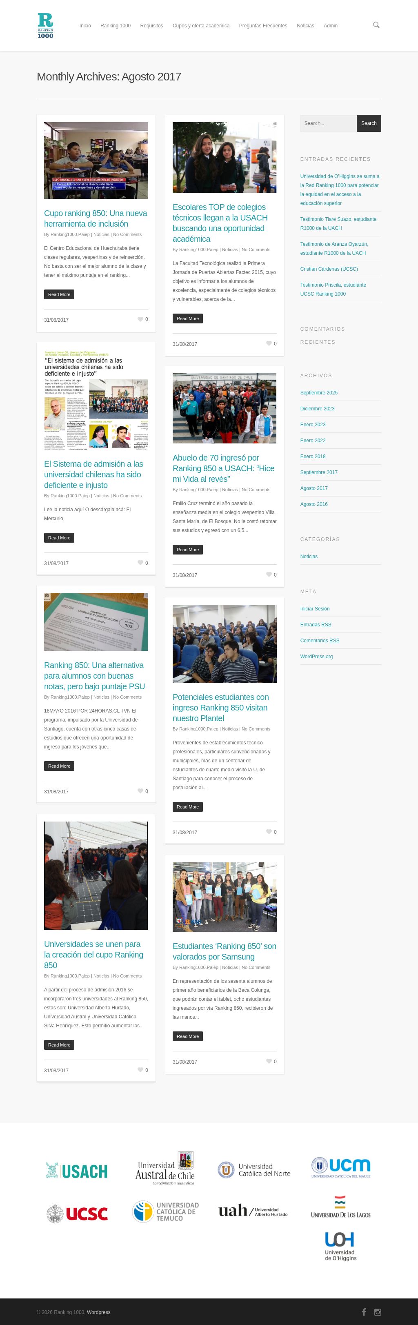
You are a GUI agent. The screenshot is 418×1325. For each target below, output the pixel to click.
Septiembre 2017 (319, 472)
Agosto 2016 (314, 504)
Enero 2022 (313, 440)
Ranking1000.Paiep (70, 234)
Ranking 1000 (115, 26)
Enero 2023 (313, 425)
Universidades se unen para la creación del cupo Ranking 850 (93, 955)
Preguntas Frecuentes (263, 26)
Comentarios (320, 641)
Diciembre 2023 (317, 409)
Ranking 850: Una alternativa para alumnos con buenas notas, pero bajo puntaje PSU (94, 676)
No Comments (127, 234)
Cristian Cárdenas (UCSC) (329, 269)
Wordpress (99, 1312)
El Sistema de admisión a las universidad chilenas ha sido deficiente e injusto (93, 474)
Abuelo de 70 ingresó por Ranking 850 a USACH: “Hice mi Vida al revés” (223, 468)
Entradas (315, 625)
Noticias (305, 26)
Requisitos (151, 26)
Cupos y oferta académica (201, 26)
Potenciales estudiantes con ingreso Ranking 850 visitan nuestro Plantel (221, 708)
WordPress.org (316, 656)
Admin (331, 26)
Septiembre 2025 (319, 393)
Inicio (85, 26)
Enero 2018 (313, 456)
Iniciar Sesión (315, 609)
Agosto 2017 (314, 488)
